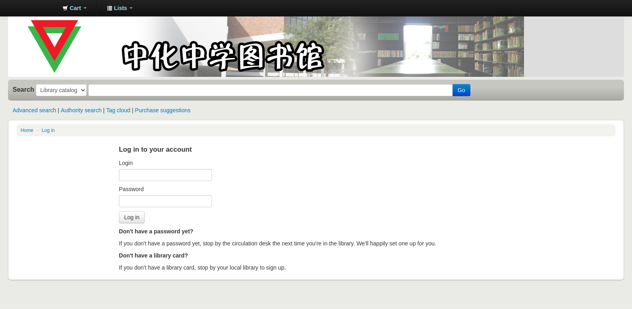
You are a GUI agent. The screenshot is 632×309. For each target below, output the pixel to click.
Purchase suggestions (163, 110)
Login (126, 163)
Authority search (81, 110)
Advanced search (34, 110)
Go (461, 90)
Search (23, 89)
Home (27, 130)
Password (131, 189)
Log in (48, 130)
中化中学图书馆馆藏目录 (36, 8)
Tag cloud (118, 110)
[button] (74, 8)
